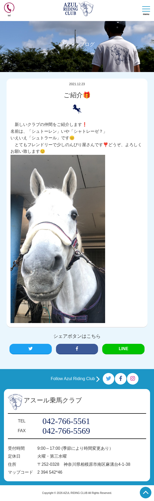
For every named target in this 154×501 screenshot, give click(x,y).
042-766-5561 (66, 421)
